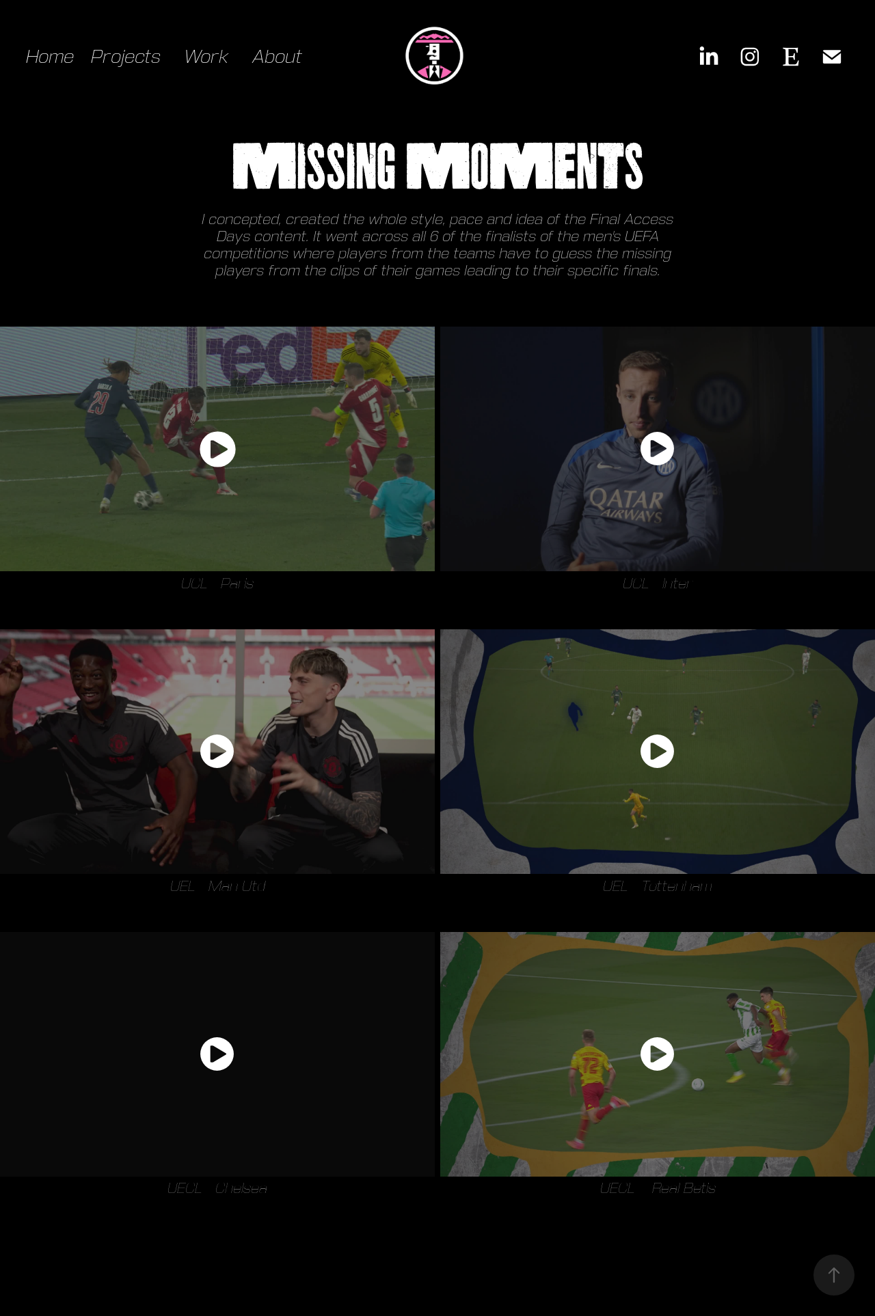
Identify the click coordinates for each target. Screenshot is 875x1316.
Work (206, 56)
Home (50, 56)
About (277, 56)
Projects (126, 56)
